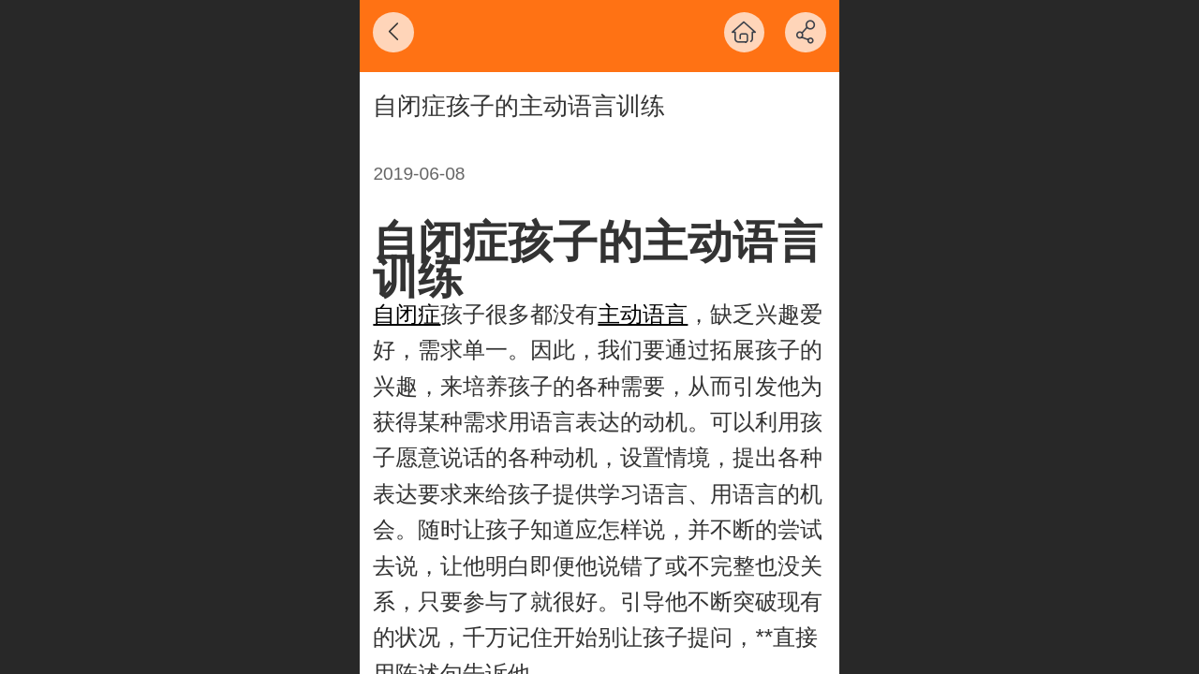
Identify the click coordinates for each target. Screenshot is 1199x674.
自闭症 (406, 314)
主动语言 (643, 314)
